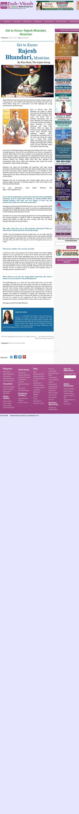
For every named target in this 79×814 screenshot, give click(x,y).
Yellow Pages (53, 377)
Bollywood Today (38, 374)
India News (36, 390)
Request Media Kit (24, 375)
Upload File (21, 388)
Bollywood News (38, 376)
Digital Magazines (8, 374)
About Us (51, 369)
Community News (39, 378)
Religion (35, 394)
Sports (35, 396)
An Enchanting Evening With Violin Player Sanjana (44, 337)
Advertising (21, 373)
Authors (51, 382)
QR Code (51, 399)
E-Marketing (22, 379)
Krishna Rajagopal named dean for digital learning (19, 336)
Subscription (7, 376)
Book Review (37, 401)
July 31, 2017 (13, 38)
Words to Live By (38, 403)
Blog (34, 372)
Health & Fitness (38, 385)
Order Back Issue (8, 378)
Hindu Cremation (69, 389)
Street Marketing (23, 390)
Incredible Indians (39, 387)
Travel (35, 399)
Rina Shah (18, 316)
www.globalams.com (33, 415)
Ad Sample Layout (24, 377)
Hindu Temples (68, 391)
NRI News (36, 392)
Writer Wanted (53, 393)
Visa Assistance (54, 380)
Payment (21, 382)
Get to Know (13, 343)
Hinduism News (69, 393)
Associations (53, 384)
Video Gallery (7, 403)
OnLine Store (53, 395)
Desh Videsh (4, 415)
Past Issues (6, 372)
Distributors (52, 390)
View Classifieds (8, 389)
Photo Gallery (7, 401)
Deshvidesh (25, 38)
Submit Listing (22, 402)
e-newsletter (52, 371)
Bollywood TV (37, 383)
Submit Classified (8, 387)
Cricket (35, 381)
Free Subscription (8, 381)
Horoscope (67, 404)
